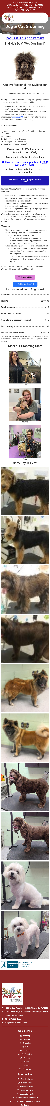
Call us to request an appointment (25, 163)
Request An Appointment (25, 38)
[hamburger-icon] (42, 17)
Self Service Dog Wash (25, 284)
